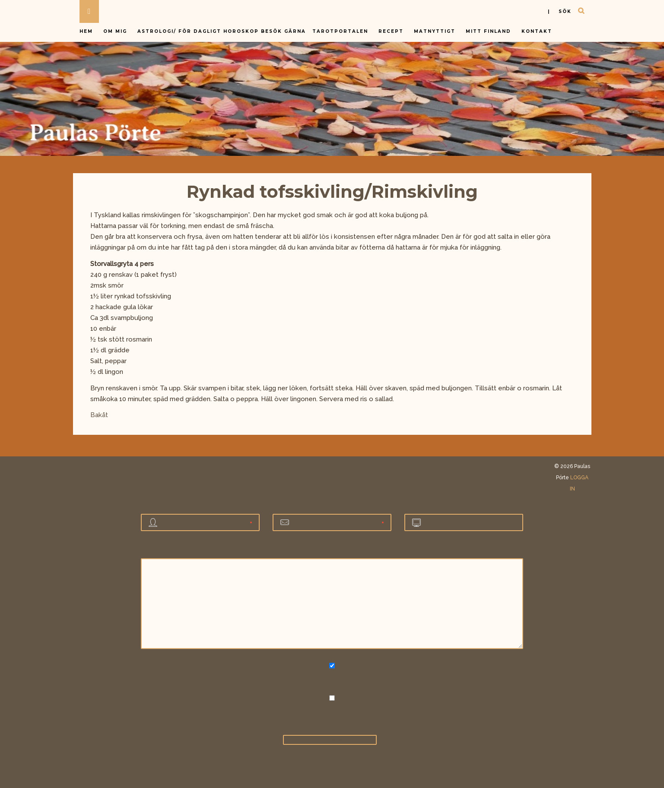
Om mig (115, 31)
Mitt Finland (488, 31)
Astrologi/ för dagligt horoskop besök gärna (222, 31)
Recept (390, 31)
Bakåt (99, 415)
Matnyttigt (434, 31)
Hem (86, 31)
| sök (560, 11)
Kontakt (536, 31)
